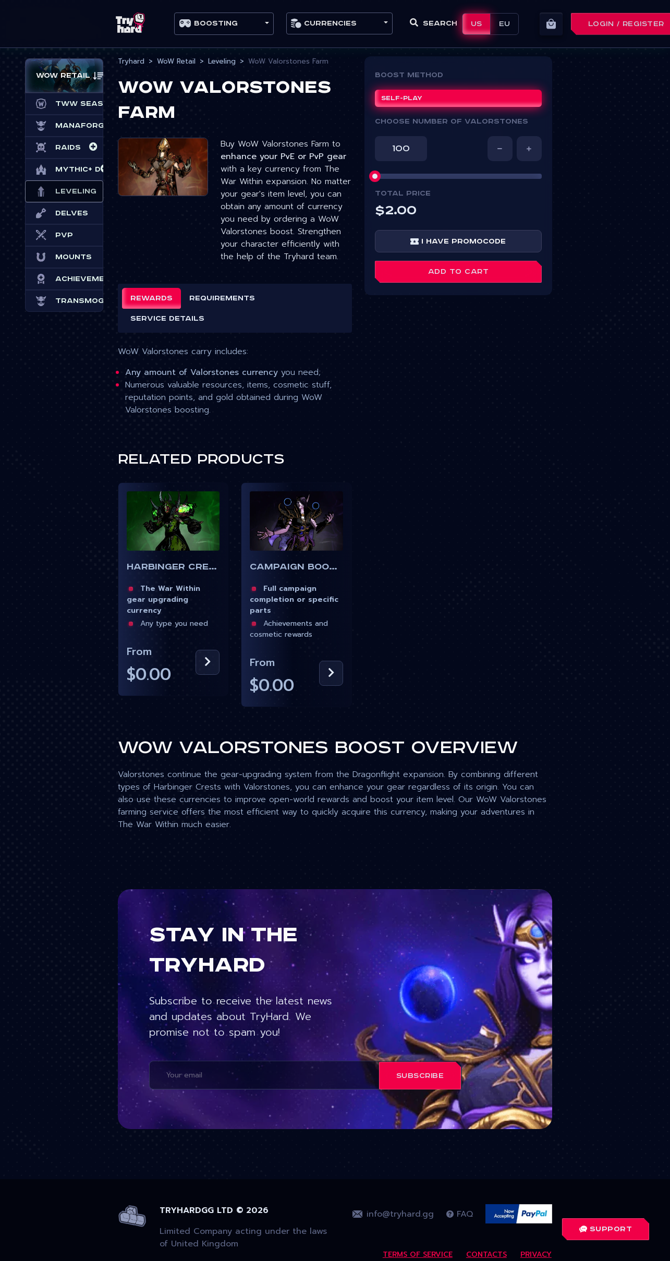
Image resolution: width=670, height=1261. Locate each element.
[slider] (374, 176)
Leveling (64, 191)
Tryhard (131, 61)
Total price (403, 193)
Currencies (324, 23)
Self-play (401, 98)
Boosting (208, 23)
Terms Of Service (418, 1254)
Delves (62, 213)
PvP (54, 235)
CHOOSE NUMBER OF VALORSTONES (451, 121)
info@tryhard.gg (393, 1214)
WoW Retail (176, 61)
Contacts (486, 1254)
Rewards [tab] (151, 298)
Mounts (64, 257)
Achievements (64, 279)
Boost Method (409, 75)
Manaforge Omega (64, 125)
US (476, 24)
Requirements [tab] (222, 298)
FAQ (459, 1214)
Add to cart (458, 272)
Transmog (64, 301)
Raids (58, 147)
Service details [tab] (167, 318)
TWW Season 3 (64, 104)
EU (504, 24)
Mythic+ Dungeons (64, 169)
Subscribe (420, 1076)
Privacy (536, 1254)
